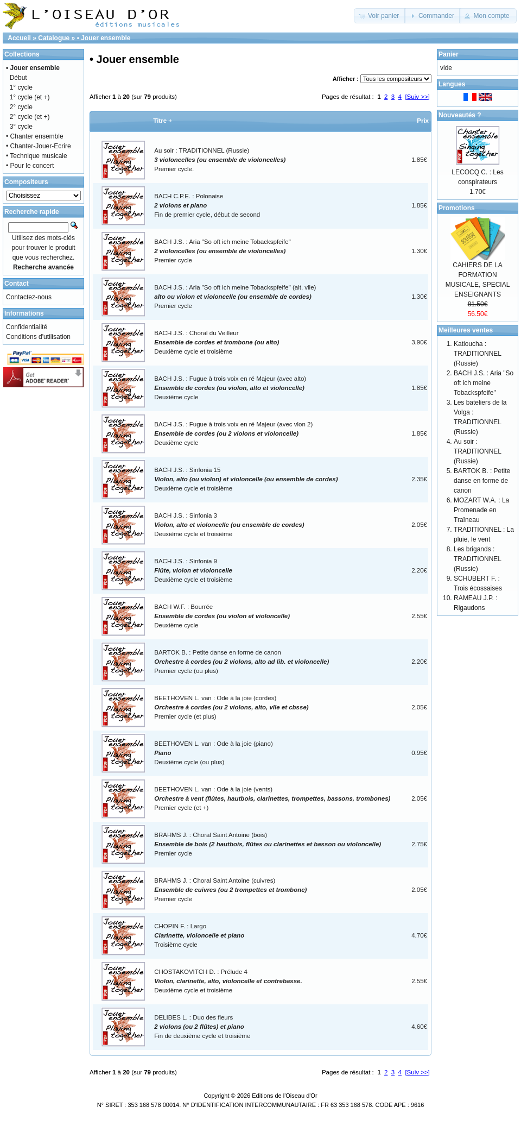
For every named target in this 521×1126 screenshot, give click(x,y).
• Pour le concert (30, 165)
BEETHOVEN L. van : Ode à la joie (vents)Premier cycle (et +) (272, 799)
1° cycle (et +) (30, 97)
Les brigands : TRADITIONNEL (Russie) (477, 559)
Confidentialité (26, 327)
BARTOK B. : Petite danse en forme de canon (482, 480)
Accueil (19, 38)
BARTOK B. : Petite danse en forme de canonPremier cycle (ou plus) (241, 662)
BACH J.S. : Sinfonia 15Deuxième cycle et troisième (246, 479)
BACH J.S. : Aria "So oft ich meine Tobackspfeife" (483, 383)
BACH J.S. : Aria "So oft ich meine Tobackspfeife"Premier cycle (222, 251)
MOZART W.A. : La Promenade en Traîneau (481, 510)
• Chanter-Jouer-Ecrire (38, 146)
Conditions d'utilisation (38, 337)
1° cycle (21, 87)
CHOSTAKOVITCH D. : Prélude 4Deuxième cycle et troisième (228, 981)
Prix (423, 120)
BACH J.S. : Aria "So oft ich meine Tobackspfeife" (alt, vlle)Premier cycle (235, 297)
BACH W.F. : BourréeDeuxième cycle (222, 616)
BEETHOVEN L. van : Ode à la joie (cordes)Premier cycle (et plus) (231, 707)
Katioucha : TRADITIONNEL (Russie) (477, 353)
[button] (380, 15)
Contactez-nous (29, 297)
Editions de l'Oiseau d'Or (284, 1095)
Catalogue (53, 38)
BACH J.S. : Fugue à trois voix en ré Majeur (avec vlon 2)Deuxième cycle (233, 433)
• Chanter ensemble (34, 136)
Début (18, 77)
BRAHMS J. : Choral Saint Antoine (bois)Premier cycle (267, 844)
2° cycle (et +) (30, 117)
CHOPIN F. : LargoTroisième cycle (199, 935)
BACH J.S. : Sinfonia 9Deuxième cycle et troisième (193, 570)
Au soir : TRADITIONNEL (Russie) (477, 451)
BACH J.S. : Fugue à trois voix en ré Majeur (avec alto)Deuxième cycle (230, 388)
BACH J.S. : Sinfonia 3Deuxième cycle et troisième (229, 525)
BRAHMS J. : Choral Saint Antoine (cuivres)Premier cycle (230, 890)
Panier (449, 54)
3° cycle (21, 126)
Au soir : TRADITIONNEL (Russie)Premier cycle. (219, 160)
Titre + (162, 120)
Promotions (457, 208)
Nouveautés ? (460, 115)
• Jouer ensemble (104, 38)
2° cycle (21, 107)
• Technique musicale (36, 156)
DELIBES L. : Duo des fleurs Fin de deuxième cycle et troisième (202, 1027)
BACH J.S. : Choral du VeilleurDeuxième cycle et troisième (216, 342)
